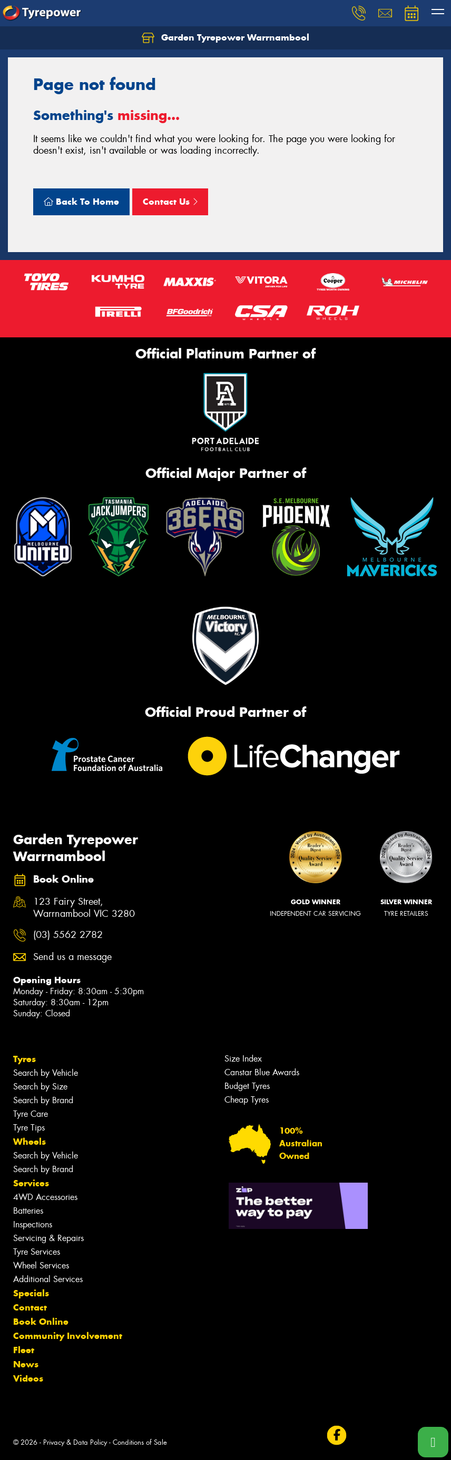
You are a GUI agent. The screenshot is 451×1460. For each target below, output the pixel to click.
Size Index (243, 1058)
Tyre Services (36, 1251)
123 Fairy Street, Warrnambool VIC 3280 (84, 908)
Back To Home (81, 201)
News (25, 1364)
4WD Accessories (45, 1197)
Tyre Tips (29, 1127)
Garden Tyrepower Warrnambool (225, 38)
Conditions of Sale (140, 1442)
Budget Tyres (247, 1086)
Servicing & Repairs (48, 1238)
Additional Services (48, 1279)
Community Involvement (67, 1336)
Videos (28, 1378)
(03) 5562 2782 (68, 935)
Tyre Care (30, 1113)
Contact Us (170, 201)
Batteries (28, 1210)
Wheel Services (41, 1265)
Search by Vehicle (45, 1072)
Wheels (29, 1141)
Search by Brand (43, 1100)
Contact (30, 1307)
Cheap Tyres (246, 1099)
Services (31, 1183)
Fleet (23, 1350)
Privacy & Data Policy (75, 1442)
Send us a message (72, 957)
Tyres (24, 1059)
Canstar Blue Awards (261, 1072)
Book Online (40, 1321)
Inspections (32, 1224)
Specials (31, 1293)
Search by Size (40, 1086)
